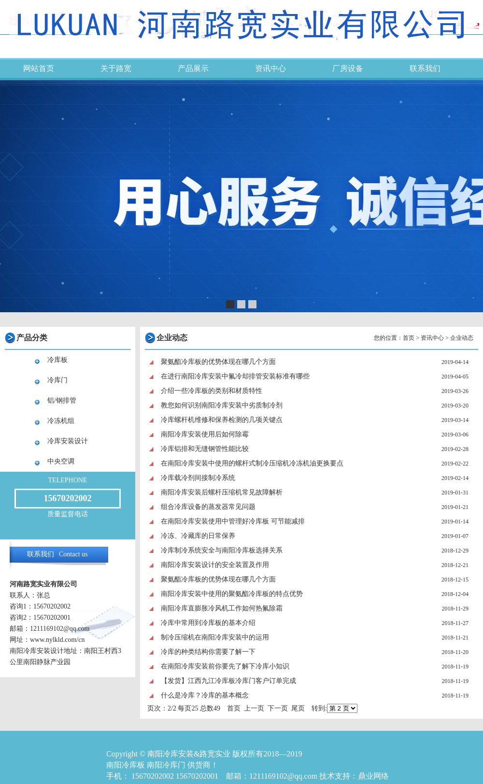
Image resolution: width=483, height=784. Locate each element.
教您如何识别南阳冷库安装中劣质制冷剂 (222, 405)
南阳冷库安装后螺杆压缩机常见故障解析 (222, 492)
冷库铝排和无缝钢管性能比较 (205, 448)
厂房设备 (347, 68)
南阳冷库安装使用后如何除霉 (205, 434)
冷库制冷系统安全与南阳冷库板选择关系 (222, 550)
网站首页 (38, 68)
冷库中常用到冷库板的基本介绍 (208, 622)
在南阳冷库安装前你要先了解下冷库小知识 (225, 666)
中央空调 (60, 461)
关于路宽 (115, 68)
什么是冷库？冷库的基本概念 (205, 695)
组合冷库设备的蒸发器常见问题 (208, 506)
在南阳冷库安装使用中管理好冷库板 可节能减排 (233, 521)
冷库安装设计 (67, 441)
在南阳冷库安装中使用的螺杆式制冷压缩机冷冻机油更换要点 (252, 463)
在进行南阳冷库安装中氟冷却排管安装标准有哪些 (235, 376)
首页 (408, 337)
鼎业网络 (373, 776)
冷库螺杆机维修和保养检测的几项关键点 (222, 419)
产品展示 (193, 68)
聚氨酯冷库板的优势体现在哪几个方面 (218, 361)
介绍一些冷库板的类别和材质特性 (211, 390)
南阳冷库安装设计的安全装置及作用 (215, 564)
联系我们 (425, 68)
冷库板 (57, 359)
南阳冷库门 (166, 765)
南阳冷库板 (125, 765)
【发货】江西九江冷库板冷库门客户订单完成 (228, 680)
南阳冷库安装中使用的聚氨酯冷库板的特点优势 (232, 593)
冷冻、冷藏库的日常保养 (198, 535)
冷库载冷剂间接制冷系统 (198, 477)
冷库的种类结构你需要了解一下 (208, 651)
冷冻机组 (60, 420)
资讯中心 (270, 68)
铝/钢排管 (61, 400)
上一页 (254, 708)
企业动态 (461, 337)
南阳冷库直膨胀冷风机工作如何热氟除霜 (222, 608)
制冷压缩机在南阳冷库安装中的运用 (215, 637)
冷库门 (57, 380)
